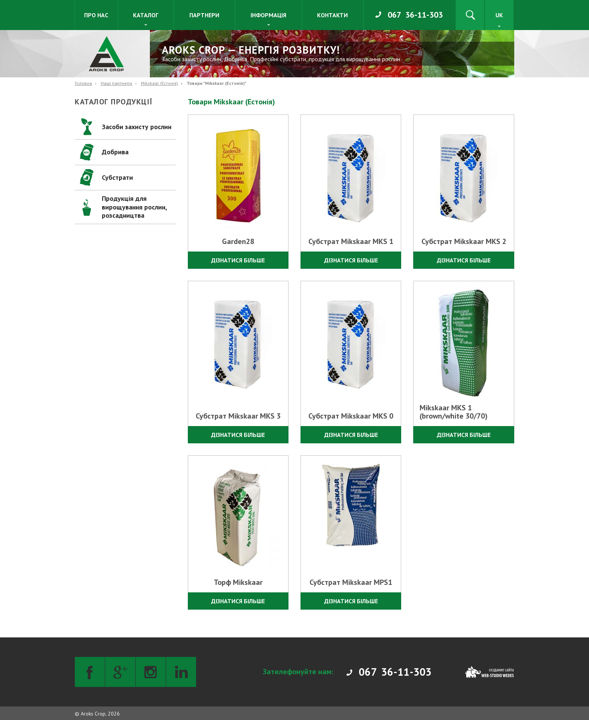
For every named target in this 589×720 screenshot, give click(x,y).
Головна (83, 83)
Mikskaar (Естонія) (159, 83)
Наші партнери (116, 83)
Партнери (204, 15)
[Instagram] (151, 672)
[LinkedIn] (181, 672)
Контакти (332, 15)
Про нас (96, 15)
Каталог (145, 15)
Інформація (268, 15)
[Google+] (120, 672)
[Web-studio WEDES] (489, 672)
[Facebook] (90, 672)
